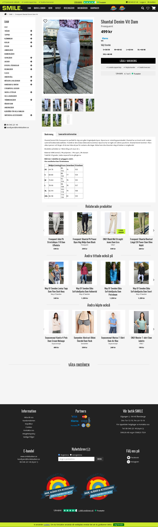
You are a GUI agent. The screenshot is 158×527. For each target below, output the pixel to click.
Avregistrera (77, 455)
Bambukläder (9, 54)
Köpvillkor (29, 424)
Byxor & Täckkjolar (11, 65)
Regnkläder (8, 69)
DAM (29, 8)
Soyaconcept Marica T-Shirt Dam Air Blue (113, 339)
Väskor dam (8, 103)
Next (153, 230)
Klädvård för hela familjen (14, 111)
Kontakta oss (28, 430)
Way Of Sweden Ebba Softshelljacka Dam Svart (141, 290)
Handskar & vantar (11, 84)
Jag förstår (118, 524)
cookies (47, 525)
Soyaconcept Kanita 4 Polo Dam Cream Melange (56, 339)
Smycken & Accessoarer (13, 115)
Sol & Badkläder (10, 96)
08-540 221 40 (133, 2)
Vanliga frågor (28, 437)
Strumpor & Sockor (11, 88)
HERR (50, 8)
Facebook (135, 457)
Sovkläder (8, 57)
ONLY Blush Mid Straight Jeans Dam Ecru (113, 240)
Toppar (7, 34)
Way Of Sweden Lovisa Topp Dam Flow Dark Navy (56, 290)
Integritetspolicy (28, 433)
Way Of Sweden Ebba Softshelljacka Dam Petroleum (113, 291)
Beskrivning (49, 134)
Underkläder (9, 107)
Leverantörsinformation (67, 134)
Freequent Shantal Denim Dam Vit (26, 14)
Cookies (29, 427)
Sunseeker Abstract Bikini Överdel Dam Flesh (84, 339)
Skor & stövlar (10, 92)
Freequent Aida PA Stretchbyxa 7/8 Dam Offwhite (56, 242)
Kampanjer (94, 8)
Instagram (135, 462)
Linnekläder (8, 50)
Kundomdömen (29, 420)
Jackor (7, 61)
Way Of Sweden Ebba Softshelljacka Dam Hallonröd (84, 290)
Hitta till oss (28, 417)
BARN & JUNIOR (39, 8)
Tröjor (7, 31)
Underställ (8, 76)
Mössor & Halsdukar (12, 80)
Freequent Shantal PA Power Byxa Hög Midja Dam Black (84, 240)
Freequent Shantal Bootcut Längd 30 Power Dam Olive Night (141, 242)
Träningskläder (10, 99)
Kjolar (6, 42)
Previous (44, 230)
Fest (6, 27)
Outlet (58, 8)
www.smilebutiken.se (28, 456)
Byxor (6, 46)
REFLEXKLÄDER (69, 8)
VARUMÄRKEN (82, 8)
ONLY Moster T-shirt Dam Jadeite (141, 339)
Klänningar (8, 38)
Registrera (65, 455)
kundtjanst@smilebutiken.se (18, 127)
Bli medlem (152, 2)
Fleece (6, 73)
